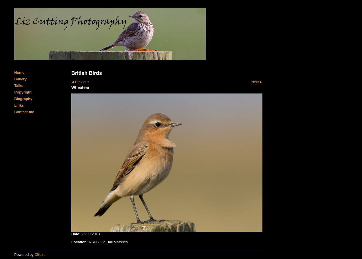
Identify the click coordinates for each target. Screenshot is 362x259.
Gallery (20, 79)
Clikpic (40, 254)
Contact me (24, 112)
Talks (18, 85)
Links (19, 105)
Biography (23, 99)
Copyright (22, 92)
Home (19, 72)
